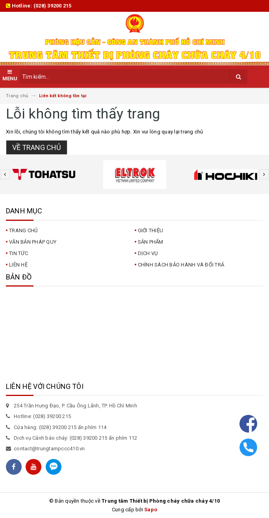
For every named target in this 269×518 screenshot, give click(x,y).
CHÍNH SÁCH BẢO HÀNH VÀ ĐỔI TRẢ (181, 265)
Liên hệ (18, 265)
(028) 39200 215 (52, 6)
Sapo (150, 509)
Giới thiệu (150, 230)
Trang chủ (23, 230)
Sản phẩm (150, 242)
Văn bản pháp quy (32, 242)
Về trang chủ (36, 147)
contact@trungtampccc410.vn (49, 448)
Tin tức (18, 253)
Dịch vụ (148, 253)
